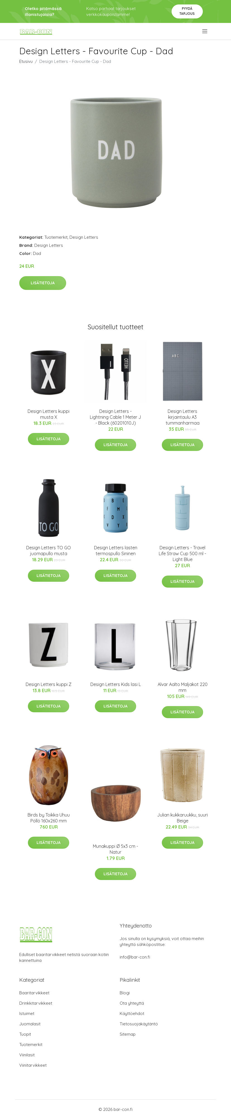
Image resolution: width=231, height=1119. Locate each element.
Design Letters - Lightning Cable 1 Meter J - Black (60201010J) (115, 417)
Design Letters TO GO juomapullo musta (48, 550)
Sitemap (128, 1034)
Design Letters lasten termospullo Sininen (115, 550)
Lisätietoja (43, 282)
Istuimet (26, 1013)
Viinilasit (27, 1055)
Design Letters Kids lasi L (115, 684)
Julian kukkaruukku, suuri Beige (182, 818)
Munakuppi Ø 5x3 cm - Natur (115, 849)
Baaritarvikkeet (34, 992)
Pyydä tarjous (187, 11)
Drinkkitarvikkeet (35, 1003)
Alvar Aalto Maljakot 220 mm (183, 687)
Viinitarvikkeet (33, 1065)
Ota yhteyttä (132, 1003)
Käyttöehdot (132, 1013)
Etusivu (26, 61)
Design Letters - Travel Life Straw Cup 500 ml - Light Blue (182, 553)
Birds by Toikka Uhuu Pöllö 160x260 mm (49, 818)
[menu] (205, 31)
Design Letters (83, 237)
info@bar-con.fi (135, 957)
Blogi (125, 992)
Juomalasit (29, 1023)
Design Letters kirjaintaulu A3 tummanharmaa (182, 417)
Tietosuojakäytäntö (139, 1023)
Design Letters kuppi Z (48, 684)
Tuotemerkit (56, 237)
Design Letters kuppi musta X (48, 414)
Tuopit (25, 1034)
